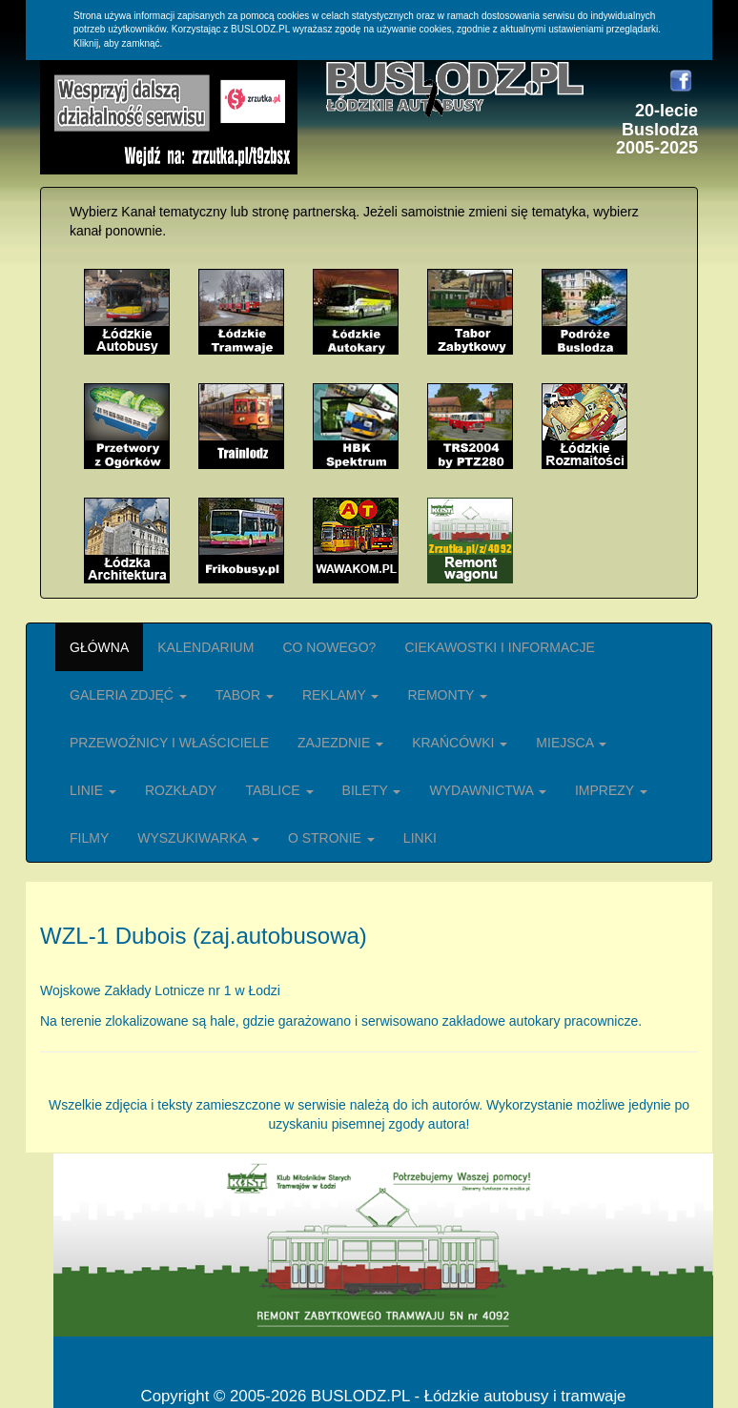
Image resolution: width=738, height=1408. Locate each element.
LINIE (93, 790)
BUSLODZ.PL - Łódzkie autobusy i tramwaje (468, 1396)
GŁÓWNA (99, 647)
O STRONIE (331, 838)
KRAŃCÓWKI (459, 742)
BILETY (371, 790)
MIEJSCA (571, 742)
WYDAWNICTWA (487, 790)
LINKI (420, 838)
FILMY (89, 838)
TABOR (244, 695)
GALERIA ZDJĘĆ (128, 695)
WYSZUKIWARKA (198, 838)
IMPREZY (611, 790)
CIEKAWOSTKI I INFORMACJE (499, 647)
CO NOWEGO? (329, 647)
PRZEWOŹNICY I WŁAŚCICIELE (169, 742)
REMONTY (447, 695)
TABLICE (279, 790)
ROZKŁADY (180, 790)
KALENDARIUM (205, 647)
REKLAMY (340, 695)
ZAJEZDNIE (340, 742)
